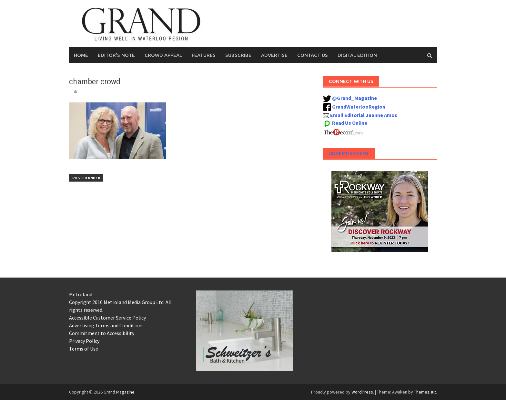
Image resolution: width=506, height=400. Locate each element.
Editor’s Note (116, 55)
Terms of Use (83, 348)
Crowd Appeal (163, 55)
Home (81, 55)
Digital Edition (357, 55)
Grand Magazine (119, 392)
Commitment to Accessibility (101, 333)
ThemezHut (425, 392)
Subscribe (238, 55)
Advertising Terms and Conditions (106, 325)
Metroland (80, 294)
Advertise (274, 55)
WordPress (362, 392)
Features (204, 55)
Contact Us (312, 55)
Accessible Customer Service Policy (107, 317)
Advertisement (349, 153)
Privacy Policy (84, 341)
